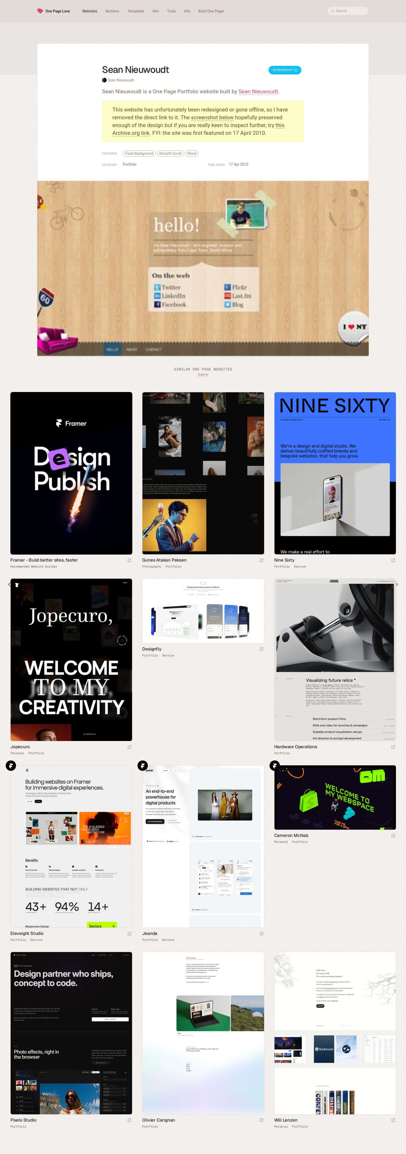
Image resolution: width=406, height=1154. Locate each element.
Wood (192, 153)
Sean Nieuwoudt (120, 80)
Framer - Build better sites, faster (44, 560)
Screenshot (285, 70)
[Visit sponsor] (129, 560)
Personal (17, 753)
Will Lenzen (286, 1120)
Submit (203, 374)
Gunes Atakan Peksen (164, 560)
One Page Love (58, 11)
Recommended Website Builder (33, 566)
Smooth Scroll (170, 153)
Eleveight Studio (27, 933)
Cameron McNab (291, 835)
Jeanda (149, 933)
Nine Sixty (284, 560)
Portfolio (129, 164)
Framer (11, 765)
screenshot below (212, 117)
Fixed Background (139, 153)
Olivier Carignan (158, 1120)
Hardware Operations (295, 747)
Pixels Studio (23, 1120)
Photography (151, 566)
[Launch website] (261, 560)
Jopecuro (20, 747)
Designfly (151, 649)
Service (300, 566)
